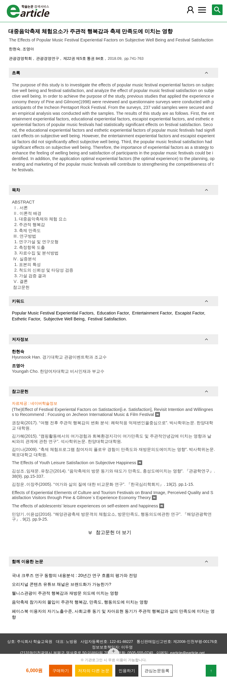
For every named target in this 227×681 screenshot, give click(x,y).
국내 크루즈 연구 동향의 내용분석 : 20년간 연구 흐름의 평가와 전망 (74, 575)
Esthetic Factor (26, 319)
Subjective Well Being (64, 319)
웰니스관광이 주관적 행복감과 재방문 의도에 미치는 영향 (65, 593)
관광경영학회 (21, 58)
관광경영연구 (48, 58)
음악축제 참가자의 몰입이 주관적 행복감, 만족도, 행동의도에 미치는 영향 (80, 602)
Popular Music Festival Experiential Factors (52, 313)
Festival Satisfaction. (107, 319)
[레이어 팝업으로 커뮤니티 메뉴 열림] (202, 9)
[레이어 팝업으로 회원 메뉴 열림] (190, 9)
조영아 (28, 49)
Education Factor (113, 313)
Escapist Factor (189, 313)
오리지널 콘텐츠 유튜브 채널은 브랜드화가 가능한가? (61, 584)
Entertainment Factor (152, 313)
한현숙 (14, 49)
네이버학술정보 (43, 403)
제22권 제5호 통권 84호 (84, 58)
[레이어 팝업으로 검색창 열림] (217, 9)
